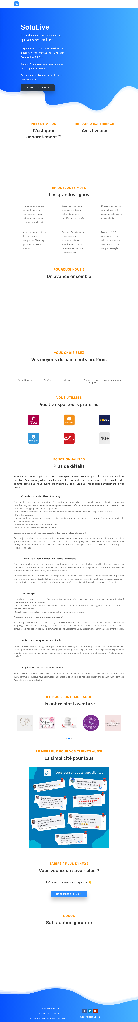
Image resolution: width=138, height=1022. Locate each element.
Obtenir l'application (37, 88)
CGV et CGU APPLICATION (48, 1013)
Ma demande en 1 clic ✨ (69, 894)
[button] (66, 738)
